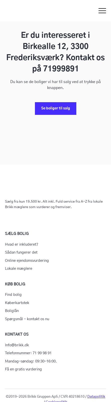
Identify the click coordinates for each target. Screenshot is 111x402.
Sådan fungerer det (21, 252)
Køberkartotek (17, 303)
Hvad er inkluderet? (21, 244)
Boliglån (12, 311)
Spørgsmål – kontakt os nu (27, 319)
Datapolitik (96, 397)
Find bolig (13, 295)
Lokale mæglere (18, 268)
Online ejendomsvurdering (27, 261)
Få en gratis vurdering (23, 369)
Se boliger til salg (55, 108)
